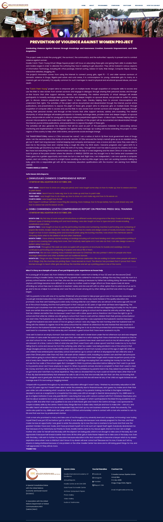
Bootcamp (127, 5)
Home (83, 5)
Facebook (96, 474)
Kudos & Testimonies (71, 502)
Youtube (96, 481)
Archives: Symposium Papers (74, 491)
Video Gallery (69, 499)
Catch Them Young (38, 89)
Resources (139, 5)
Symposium (115, 5)
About (91, 5)
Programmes (102, 5)
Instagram (97, 478)
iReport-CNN (98, 485)
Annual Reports (69, 480)
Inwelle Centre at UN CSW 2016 (75, 484)
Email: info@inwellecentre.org (122, 490)
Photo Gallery (69, 495)
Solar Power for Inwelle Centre (75, 487)
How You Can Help (153, 5)
